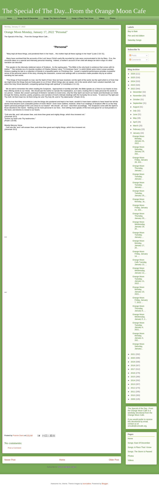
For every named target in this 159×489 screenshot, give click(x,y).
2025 (133, 77)
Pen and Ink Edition (136, 36)
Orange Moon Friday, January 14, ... (140, 253)
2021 (133, 354)
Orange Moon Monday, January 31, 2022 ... (139, 139)
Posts (132, 55)
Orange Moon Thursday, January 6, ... (139, 308)
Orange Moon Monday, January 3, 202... (138, 336)
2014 (133, 380)
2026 (133, 74)
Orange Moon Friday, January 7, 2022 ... (140, 300)
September (138, 103)
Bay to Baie (133, 31)
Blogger (105, 484)
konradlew (87, 484)
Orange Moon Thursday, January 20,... (139, 215)
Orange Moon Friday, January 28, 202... (140, 160)
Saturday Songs (134, 40)
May (135, 118)
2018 (133, 365)
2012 (133, 388)
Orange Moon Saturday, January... (138, 346)
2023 (133, 85)
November (137, 96)
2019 (133, 362)
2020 (133, 358)
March (136, 126)
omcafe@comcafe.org (137, 426)
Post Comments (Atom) (67, 467)
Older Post (114, 460)
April (135, 122)
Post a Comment (14, 448)
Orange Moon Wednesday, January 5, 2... (140, 316)
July (135, 111)
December (137, 92)
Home (9, 18)
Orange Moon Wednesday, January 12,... (139, 270)
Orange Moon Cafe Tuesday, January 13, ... (140, 262)
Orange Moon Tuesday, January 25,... (139, 193)
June (135, 114)
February (137, 129)
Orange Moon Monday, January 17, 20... (139, 244)
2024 (133, 81)
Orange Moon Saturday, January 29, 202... (139, 150)
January (136, 133)
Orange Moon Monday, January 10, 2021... (139, 290)
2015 (133, 377)
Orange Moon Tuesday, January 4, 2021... (138, 326)
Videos (101, 18)
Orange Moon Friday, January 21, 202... (140, 207)
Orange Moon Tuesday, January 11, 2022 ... (139, 279)
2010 (133, 395)
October (136, 99)
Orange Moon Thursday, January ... (138, 168)
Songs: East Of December (27, 18)
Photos (112, 18)
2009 (133, 399)
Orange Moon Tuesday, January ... (138, 176)
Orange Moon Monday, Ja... (139, 200)
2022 (133, 89)
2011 (133, 391)
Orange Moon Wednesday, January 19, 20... (139, 225)
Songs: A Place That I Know (82, 18)
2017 (133, 369)
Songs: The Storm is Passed (54, 18)
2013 (133, 384)
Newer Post (9, 460)
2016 (133, 373)
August (136, 107)
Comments (135, 60)
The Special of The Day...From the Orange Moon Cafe (74, 11)
